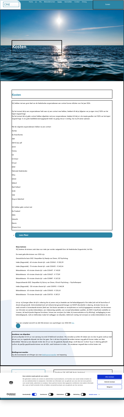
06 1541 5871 (59, 377)
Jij (36, 2)
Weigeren (109, 406)
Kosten (60, 2)
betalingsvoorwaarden (49, 355)
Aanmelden (68, 2)
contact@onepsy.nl (61, 383)
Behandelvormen (49, 2)
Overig (84, 2)
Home (31, 2)
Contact (76, 2)
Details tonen (93, 413)
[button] (107, 4)
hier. (73, 323)
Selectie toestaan (109, 401)
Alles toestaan (109, 396)
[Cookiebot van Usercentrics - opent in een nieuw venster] (11, 413)
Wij (40, 2)
